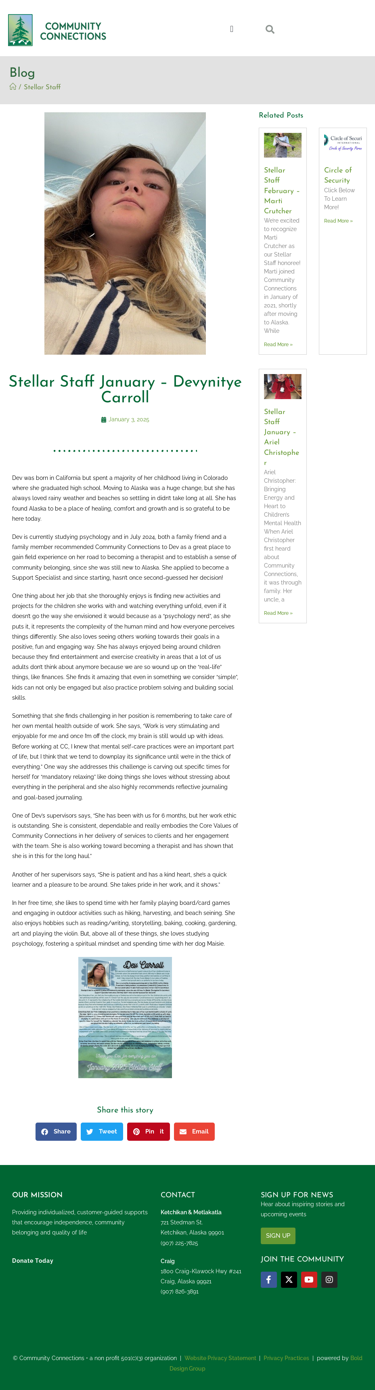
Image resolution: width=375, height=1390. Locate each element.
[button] (232, 29)
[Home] (12, 87)
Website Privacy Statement (220, 1358)
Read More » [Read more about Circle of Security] (338, 221)
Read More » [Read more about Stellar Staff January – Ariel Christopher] (278, 613)
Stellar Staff (42, 87)
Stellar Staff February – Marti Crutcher (282, 191)
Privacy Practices (286, 1358)
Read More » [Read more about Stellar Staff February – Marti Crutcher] (278, 344)
